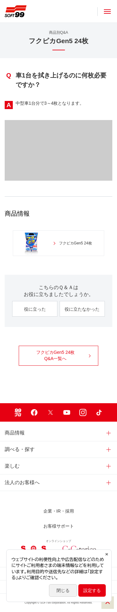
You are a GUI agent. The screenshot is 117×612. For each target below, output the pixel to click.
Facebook (34, 412)
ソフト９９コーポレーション (16, 11)
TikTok (99, 412)
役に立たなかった (82, 309)
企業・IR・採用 (58, 511)
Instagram (83, 412)
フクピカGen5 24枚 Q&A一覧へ (63, 355)
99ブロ (18, 412)
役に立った (35, 309)
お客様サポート (58, 526)
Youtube (67, 412)
